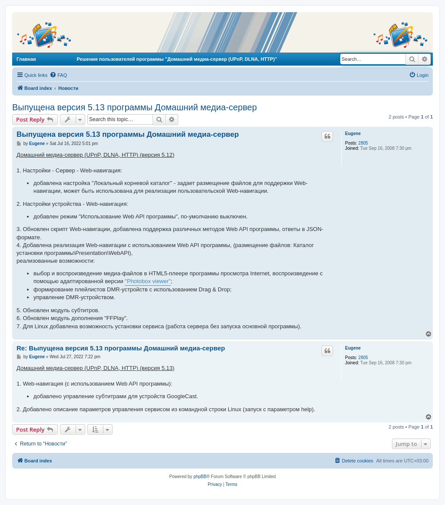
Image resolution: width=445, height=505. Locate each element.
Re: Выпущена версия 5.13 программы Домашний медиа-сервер (121, 348)
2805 (363, 143)
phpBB (199, 476)
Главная (26, 59)
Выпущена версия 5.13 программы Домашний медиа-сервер (134, 107)
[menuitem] (58, 75)
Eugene (353, 133)
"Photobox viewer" (147, 281)
